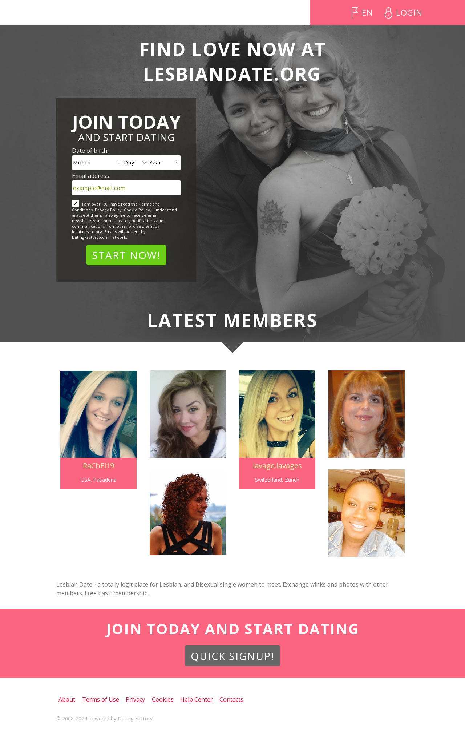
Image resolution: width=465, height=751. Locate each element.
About (66, 699)
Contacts (231, 699)
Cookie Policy (137, 209)
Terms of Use (100, 699)
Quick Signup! (232, 656)
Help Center (196, 699)
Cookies (163, 699)
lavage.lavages (277, 465)
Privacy (135, 699)
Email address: (91, 176)
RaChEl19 (98, 465)
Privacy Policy (108, 209)
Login (409, 12)
